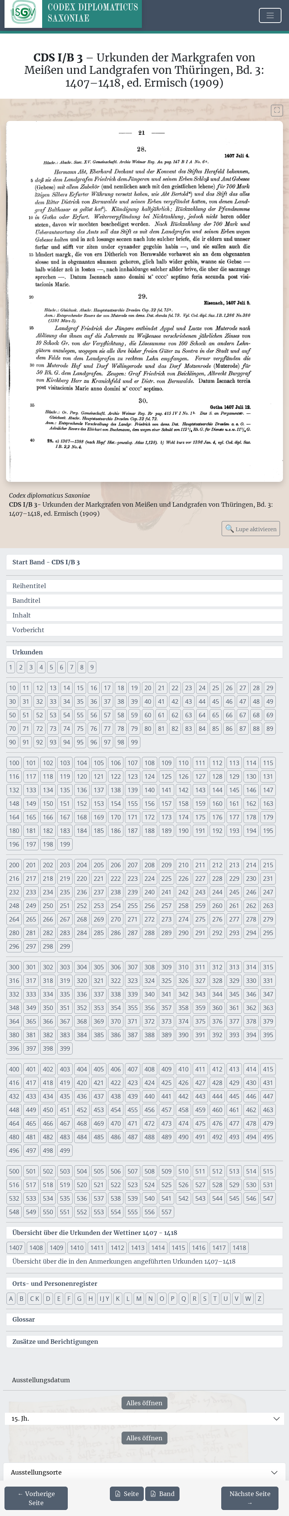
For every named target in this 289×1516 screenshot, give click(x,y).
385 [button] (99, 1035)
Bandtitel (26, 600)
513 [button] (234, 1171)
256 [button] (149, 906)
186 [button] (116, 831)
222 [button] (116, 878)
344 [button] (217, 994)
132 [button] (14, 790)
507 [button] (133, 1171)
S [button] (205, 1298)
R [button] (194, 1298)
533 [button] (31, 1198)
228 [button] (217, 878)
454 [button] (116, 1110)
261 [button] (234, 906)
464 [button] (14, 1123)
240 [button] (149, 892)
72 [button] (39, 728)
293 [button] (234, 933)
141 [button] (166, 790)
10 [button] (12, 688)
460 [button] (217, 1110)
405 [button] (99, 1069)
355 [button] (133, 1008)
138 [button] (116, 790)
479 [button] (268, 1123)
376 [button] (217, 1021)
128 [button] (217, 776)
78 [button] (120, 728)
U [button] (226, 1298)
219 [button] (65, 878)
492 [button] (217, 1137)
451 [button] (65, 1110)
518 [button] (48, 1185)
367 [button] (65, 1021)
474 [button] (183, 1123)
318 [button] (48, 981)
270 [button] (116, 919)
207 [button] (133, 865)
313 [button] (234, 967)
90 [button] (12, 742)
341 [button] (166, 994)
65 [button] (215, 715)
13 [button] (53, 688)
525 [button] (166, 1185)
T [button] (215, 1298)
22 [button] (175, 688)
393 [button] (234, 1035)
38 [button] (120, 701)
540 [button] (149, 1198)
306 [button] (116, 967)
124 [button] (149, 776)
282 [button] (48, 933)
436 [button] (82, 1096)
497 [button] (31, 1150)
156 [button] (149, 803)
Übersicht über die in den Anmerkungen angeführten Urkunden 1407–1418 (124, 1261)
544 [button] (217, 1198)
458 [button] (183, 1110)
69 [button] (269, 715)
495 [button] (268, 1137)
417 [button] (31, 1083)
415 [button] (268, 1069)
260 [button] (217, 906)
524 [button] (149, 1185)
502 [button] (48, 1171)
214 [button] (251, 865)
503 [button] (65, 1171)
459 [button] (200, 1110)
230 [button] (251, 878)
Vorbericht (28, 630)
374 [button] (183, 1021)
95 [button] (80, 742)
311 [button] (200, 967)
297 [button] (31, 946)
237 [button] (99, 892)
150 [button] (48, 803)
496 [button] (14, 1150)
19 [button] (134, 688)
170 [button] (116, 817)
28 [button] (256, 688)
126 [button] (183, 776)
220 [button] (82, 878)
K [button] (118, 1298)
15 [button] (80, 688)
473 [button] (166, 1123)
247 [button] (268, 892)
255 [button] (133, 906)
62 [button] (175, 715)
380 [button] (14, 1035)
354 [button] (116, 1008)
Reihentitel (29, 586)
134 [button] (48, 790)
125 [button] (166, 776)
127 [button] (200, 776)
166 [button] (48, 817)
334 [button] (48, 994)
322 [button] (116, 981)
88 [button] (256, 728)
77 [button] (107, 728)
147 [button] (268, 790)
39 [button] (134, 701)
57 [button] (107, 715)
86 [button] (229, 728)
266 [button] (48, 919)
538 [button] (116, 1198)
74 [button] (66, 728)
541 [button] (166, 1198)
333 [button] (31, 994)
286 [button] (116, 933)
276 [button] (217, 919)
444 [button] (217, 1096)
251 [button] (65, 906)
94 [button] (66, 742)
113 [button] (234, 763)
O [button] (162, 1298)
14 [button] (66, 688)
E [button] (59, 1298)
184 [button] (82, 831)
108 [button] (149, 763)
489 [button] (166, 1137)
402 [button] (48, 1069)
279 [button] (268, 919)
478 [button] (251, 1123)
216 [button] (14, 878)
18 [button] (120, 688)
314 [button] (251, 967)
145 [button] (234, 790)
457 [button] (166, 1110)
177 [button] (234, 817)
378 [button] (251, 1021)
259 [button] (200, 906)
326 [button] (183, 981)
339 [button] (133, 994)
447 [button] (268, 1096)
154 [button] (116, 803)
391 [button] (200, 1035)
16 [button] (93, 688)
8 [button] (82, 667)
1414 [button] (158, 1248)
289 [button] (166, 933)
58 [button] (120, 715)
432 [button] (14, 1096)
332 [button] (14, 994)
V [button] (237, 1298)
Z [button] (259, 1298)
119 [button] (65, 776)
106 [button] (116, 763)
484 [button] (82, 1137)
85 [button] (215, 728)
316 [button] (14, 981)
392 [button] (217, 1035)
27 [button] (242, 688)
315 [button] (268, 967)
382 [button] (48, 1035)
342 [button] (183, 994)
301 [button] (31, 967)
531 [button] (268, 1185)
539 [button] (133, 1198)
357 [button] (166, 1008)
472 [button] (149, 1123)
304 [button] (82, 967)
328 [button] (217, 981)
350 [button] (48, 1008)
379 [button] (268, 1021)
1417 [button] (219, 1248)
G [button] (79, 1298)
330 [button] (251, 981)
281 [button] (31, 933)
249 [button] (31, 906)
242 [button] (183, 892)
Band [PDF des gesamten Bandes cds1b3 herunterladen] (162, 1494)
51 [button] (26, 715)
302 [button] (48, 967)
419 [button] (65, 1083)
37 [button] (107, 701)
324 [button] (149, 981)
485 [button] (99, 1137)
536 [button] (82, 1198)
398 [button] (48, 1048)
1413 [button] (137, 1248)
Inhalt (21, 615)
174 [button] (183, 817)
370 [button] (116, 1021)
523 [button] (133, 1185)
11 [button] (26, 688)
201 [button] (31, 865)
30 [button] (12, 701)
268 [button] (82, 919)
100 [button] (14, 763)
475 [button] (200, 1123)
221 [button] (99, 878)
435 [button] (65, 1096)
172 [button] (149, 817)
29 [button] (269, 688)
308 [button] (149, 967)
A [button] (11, 1298)
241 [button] (166, 892)
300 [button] (14, 967)
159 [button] (200, 803)
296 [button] (14, 946)
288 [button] (149, 933)
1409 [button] (56, 1248)
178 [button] (251, 817)
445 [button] (234, 1096)
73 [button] (53, 728)
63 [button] (188, 715)
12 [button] (39, 688)
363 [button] (268, 1008)
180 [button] (14, 831)
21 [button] (161, 688)
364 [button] (14, 1021)
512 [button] (217, 1171)
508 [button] (149, 1171)
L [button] (127, 1298)
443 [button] (200, 1096)
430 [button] (251, 1083)
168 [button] (82, 817)
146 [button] (251, 790)
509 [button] (166, 1171)
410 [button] (183, 1069)
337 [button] (99, 994)
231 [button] (268, 878)
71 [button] (26, 728)
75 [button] (80, 728)
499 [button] (65, 1150)
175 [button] (200, 817)
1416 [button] (198, 1248)
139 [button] (133, 790)
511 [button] (200, 1171)
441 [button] (166, 1096)
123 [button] (133, 776)
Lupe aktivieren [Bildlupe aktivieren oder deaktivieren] (251, 528)
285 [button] (99, 933)
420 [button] (82, 1083)
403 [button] (65, 1069)
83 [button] (188, 728)
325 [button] (166, 981)
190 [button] (183, 831)
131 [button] (268, 776)
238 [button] (116, 892)
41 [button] (161, 701)
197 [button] (31, 844)
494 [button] (251, 1137)
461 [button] (234, 1110)
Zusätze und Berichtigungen (55, 1341)
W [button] (248, 1298)
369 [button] (99, 1021)
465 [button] (31, 1123)
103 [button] (65, 763)
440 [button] (149, 1096)
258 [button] (183, 906)
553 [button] (99, 1212)
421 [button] (99, 1083)
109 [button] (166, 763)
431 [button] (268, 1083)
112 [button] (217, 763)
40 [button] (147, 701)
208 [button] (149, 865)
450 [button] (48, 1110)
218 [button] (48, 878)
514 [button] (251, 1171)
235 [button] (65, 892)
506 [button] (116, 1171)
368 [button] (82, 1021)
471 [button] (133, 1123)
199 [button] (65, 844)
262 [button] (251, 906)
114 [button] (251, 763)
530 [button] (251, 1185)
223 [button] (133, 878)
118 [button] (48, 776)
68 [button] (256, 715)
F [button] (68, 1298)
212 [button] (217, 865)
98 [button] (120, 742)
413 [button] (234, 1069)
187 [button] (133, 831)
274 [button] (183, 919)
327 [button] (200, 981)
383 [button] (65, 1035)
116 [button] (14, 776)
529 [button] (234, 1185)
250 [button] (48, 906)
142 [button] (183, 790)
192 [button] (217, 831)
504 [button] (82, 1171)
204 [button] (82, 865)
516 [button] (14, 1185)
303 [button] (65, 967)
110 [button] (183, 763)
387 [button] (133, 1035)
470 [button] (116, 1123)
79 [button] (134, 728)
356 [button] (149, 1008)
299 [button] (65, 946)
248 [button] (14, 906)
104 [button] (82, 763)
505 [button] (99, 1171)
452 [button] (82, 1110)
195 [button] (268, 831)
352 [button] (82, 1008)
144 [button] (217, 790)
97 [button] (107, 742)
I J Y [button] (104, 1298)
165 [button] (31, 817)
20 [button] (147, 688)
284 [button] (82, 933)
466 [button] (48, 1123)
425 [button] (166, 1083)
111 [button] (200, 763)
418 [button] (48, 1083)
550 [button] (48, 1212)
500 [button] (14, 1171)
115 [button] (268, 763)
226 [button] (183, 878)
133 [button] (31, 790)
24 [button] (202, 688)
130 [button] (251, 776)
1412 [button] (117, 1248)
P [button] (173, 1298)
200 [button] (14, 865)
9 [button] (92, 667)
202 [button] (48, 865)
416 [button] (14, 1083)
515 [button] (268, 1171)
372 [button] (149, 1021)
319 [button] (65, 981)
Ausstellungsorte (36, 1472)
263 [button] (268, 906)
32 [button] (39, 701)
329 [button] (234, 981)
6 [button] (61, 667)
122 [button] (116, 776)
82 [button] (175, 728)
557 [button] (166, 1212)
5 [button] (51, 667)
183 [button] (65, 831)
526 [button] (183, 1185)
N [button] (150, 1298)
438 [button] (116, 1096)
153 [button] (99, 803)
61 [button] (161, 715)
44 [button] (202, 701)
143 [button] (200, 790)
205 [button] (99, 865)
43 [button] (188, 701)
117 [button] (31, 776)
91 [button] (26, 742)
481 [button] (31, 1137)
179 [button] (268, 817)
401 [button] (31, 1069)
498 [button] (48, 1150)
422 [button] (116, 1083)
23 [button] (188, 688)
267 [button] (65, 919)
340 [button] (149, 994)
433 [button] (31, 1096)
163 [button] (268, 803)
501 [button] (31, 1171)
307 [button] (133, 967)
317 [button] (31, 981)
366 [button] (48, 1021)
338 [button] (116, 994)
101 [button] (31, 763)
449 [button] (31, 1110)
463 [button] (268, 1110)
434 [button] (48, 1096)
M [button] (138, 1298)
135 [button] (65, 790)
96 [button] (93, 742)
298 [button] (48, 946)
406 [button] (116, 1069)
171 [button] (133, 817)
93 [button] (53, 742)
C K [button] (34, 1298)
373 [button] (166, 1021)
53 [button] (53, 715)
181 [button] (31, 831)
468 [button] (82, 1123)
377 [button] (234, 1021)
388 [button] (149, 1035)
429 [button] (234, 1083)
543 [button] (200, 1198)
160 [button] (217, 803)
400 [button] (14, 1069)
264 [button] (14, 919)
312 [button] (217, 967)
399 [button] (65, 1048)
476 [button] (217, 1123)
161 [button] (234, 803)
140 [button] (149, 790)
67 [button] (242, 715)
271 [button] (133, 919)
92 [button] (39, 742)
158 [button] (183, 803)
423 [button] (133, 1083)
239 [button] (133, 892)
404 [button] (82, 1069)
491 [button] (200, 1137)
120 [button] (82, 776)
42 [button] (175, 701)
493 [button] (234, 1137)
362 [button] (251, 1008)
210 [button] (183, 865)
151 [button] (65, 803)
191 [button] (200, 831)
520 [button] (82, 1185)
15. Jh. (20, 1418)
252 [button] (82, 906)
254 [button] (116, 906)
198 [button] (48, 844)
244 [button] (217, 892)
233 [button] (31, 892)
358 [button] (183, 1008)
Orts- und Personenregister (54, 1283)
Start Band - (46, 562)
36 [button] (93, 701)
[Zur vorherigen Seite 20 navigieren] (36, 1498)
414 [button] (251, 1069)
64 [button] (202, 715)
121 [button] (99, 776)
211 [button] (200, 865)
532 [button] (14, 1198)
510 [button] (183, 1171)
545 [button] (234, 1198)
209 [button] (166, 865)
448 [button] (14, 1110)
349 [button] (31, 1008)
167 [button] (65, 817)
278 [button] (251, 919)
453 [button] (99, 1110)
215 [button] (268, 865)
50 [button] (12, 715)
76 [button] (93, 728)
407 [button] (133, 1069)
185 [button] (99, 831)
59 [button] (134, 715)
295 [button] (268, 933)
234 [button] (48, 892)
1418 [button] (239, 1248)
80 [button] (147, 728)
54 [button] (66, 715)
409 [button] (166, 1069)
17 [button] (107, 688)
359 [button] (200, 1008)
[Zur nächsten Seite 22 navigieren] (249, 1498)
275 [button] (200, 919)
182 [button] (48, 831)
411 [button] (200, 1069)
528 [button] (217, 1185)
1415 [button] (178, 1248)
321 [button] (99, 981)
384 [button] (82, 1035)
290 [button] (183, 933)
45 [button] (215, 701)
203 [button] (65, 865)
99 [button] (134, 742)
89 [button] (269, 728)
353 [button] (99, 1008)
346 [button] (251, 994)
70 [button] (12, 728)
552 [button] (82, 1212)
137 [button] (99, 790)
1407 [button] (16, 1248)
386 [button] (116, 1035)
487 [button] (133, 1137)
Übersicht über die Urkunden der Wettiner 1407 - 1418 (94, 1232)
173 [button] (166, 817)
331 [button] (268, 981)
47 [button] (242, 701)
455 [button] (133, 1110)
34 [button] (66, 701)
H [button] (90, 1298)
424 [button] (149, 1083)
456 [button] (149, 1110)
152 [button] (82, 803)
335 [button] (65, 994)
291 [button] (200, 933)
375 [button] (200, 1021)
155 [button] (133, 803)
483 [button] (65, 1137)
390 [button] (183, 1035)
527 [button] (200, 1185)
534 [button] (48, 1198)
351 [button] (65, 1008)
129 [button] (234, 776)
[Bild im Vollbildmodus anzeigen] (277, 110)
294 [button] (251, 933)
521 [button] (99, 1185)
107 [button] (133, 763)
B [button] (21, 1298)
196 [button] (14, 844)
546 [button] (251, 1198)
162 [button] (251, 803)
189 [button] (166, 831)
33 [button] (53, 701)
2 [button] (21, 667)
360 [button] (217, 1008)
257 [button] (166, 906)
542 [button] (183, 1198)
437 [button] (99, 1096)
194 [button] (251, 831)
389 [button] (166, 1035)
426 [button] (183, 1083)
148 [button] (14, 803)
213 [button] (234, 865)
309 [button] (166, 967)
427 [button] (200, 1083)
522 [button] (116, 1185)
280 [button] (14, 933)
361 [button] (234, 1008)
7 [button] (71, 667)
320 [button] (82, 981)
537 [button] (99, 1198)
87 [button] (242, 728)
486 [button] (116, 1137)
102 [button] (48, 763)
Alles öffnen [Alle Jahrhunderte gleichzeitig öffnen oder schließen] (144, 1403)
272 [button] (149, 919)
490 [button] (183, 1137)
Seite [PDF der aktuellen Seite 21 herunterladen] (127, 1494)
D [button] (48, 1298)
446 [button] (251, 1096)
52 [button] (39, 715)
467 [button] (65, 1123)
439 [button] (133, 1096)
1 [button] (10, 667)
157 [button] (166, 803)
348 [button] (14, 1008)
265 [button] (31, 919)
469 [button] (99, 1123)
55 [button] (80, 715)
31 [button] (26, 701)
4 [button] (41, 667)
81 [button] (161, 728)
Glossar (23, 1319)
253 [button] (99, 906)
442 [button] (183, 1096)
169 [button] (99, 817)
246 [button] (251, 892)
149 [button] (31, 803)
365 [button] (31, 1021)
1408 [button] (36, 1248)
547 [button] (268, 1198)
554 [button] (116, 1212)
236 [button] (82, 892)
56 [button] (93, 715)
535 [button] (65, 1198)
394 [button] (251, 1035)
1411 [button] (97, 1248)
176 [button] (217, 817)
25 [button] (215, 688)
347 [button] (268, 994)
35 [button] (80, 701)
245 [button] (234, 892)
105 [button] (99, 763)
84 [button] (202, 728)
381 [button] (31, 1035)
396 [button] (14, 1048)
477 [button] (234, 1123)
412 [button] (217, 1069)
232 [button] (14, 892)
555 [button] (133, 1212)
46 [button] (229, 701)
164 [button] (14, 817)
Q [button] (183, 1298)
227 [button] (200, 878)
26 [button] (229, 688)
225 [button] (166, 878)
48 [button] (256, 701)
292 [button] (217, 933)
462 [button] (251, 1110)
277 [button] (234, 919)
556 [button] (149, 1212)
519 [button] (65, 1185)
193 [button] (234, 831)
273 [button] (166, 919)
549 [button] (31, 1212)
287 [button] (133, 933)
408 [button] (149, 1069)
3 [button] (31, 667)
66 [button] (229, 715)
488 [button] (149, 1137)
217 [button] (31, 878)
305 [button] (99, 967)
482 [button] (48, 1137)
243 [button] (200, 892)
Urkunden (27, 652)
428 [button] (217, 1083)
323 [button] (133, 981)
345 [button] (234, 994)
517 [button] (31, 1185)
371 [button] (133, 1021)
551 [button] (65, 1212)
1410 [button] (77, 1248)
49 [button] (269, 701)
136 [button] (82, 790)
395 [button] (268, 1035)
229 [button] (234, 878)
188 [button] (149, 831)
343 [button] (200, 994)
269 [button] (99, 919)
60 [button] (147, 715)
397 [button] (31, 1048)
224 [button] (149, 878)
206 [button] (116, 865)
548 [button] (14, 1212)
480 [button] (14, 1137)
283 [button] (65, 933)
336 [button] (82, 994)
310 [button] (183, 967)
